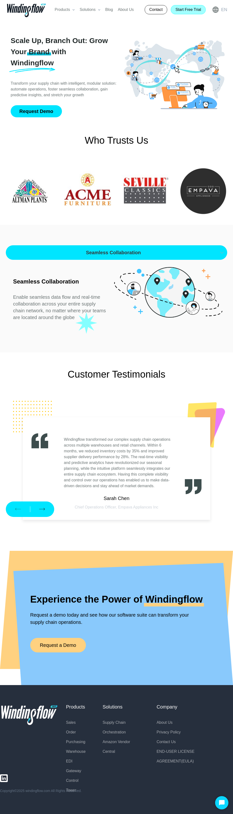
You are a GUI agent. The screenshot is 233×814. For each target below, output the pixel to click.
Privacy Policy (169, 732)
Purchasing (75, 742)
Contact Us (166, 742)
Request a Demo (58, 645)
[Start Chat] (221, 802)
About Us (165, 722)
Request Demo (36, 111)
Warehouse (76, 751)
